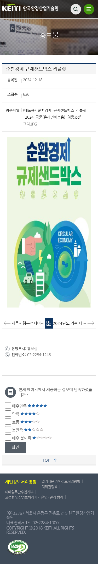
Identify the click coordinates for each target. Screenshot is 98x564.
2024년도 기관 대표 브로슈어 (74, 323)
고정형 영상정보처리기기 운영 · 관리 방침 (34, 497)
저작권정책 (49, 487)
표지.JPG (30, 124)
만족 (26, 414)
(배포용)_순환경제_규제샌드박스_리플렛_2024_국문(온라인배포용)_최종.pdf (54, 113)
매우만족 (29, 406)
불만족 (27, 430)
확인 (15, 447)
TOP (46, 460)
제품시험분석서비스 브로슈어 (28, 323)
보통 (26, 422)
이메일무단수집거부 (19, 492)
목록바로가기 (49, 323)
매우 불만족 (32, 438)
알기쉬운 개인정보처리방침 (61, 481)
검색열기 (76, 9)
